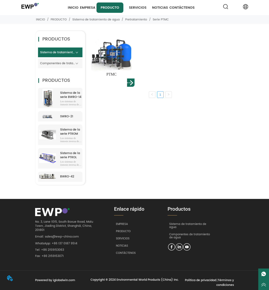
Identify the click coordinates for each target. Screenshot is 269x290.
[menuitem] (109, 7)
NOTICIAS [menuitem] (160, 7)
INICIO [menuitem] (73, 7)
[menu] (131, 7)
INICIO (40, 19)
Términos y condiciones (225, 282)
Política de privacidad (200, 280)
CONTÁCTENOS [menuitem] (182, 7)
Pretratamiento (136, 19)
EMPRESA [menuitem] (87, 7)
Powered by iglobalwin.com (55, 280)
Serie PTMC (160, 19)
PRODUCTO (59, 19)
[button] (109, 7)
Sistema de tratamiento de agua (95, 19)
